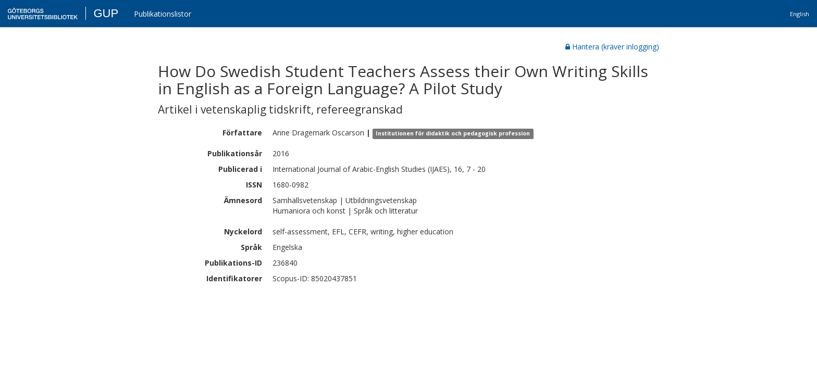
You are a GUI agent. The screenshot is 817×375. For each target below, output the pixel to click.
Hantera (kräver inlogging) (612, 47)
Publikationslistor (162, 14)
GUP (105, 13)
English (799, 14)
